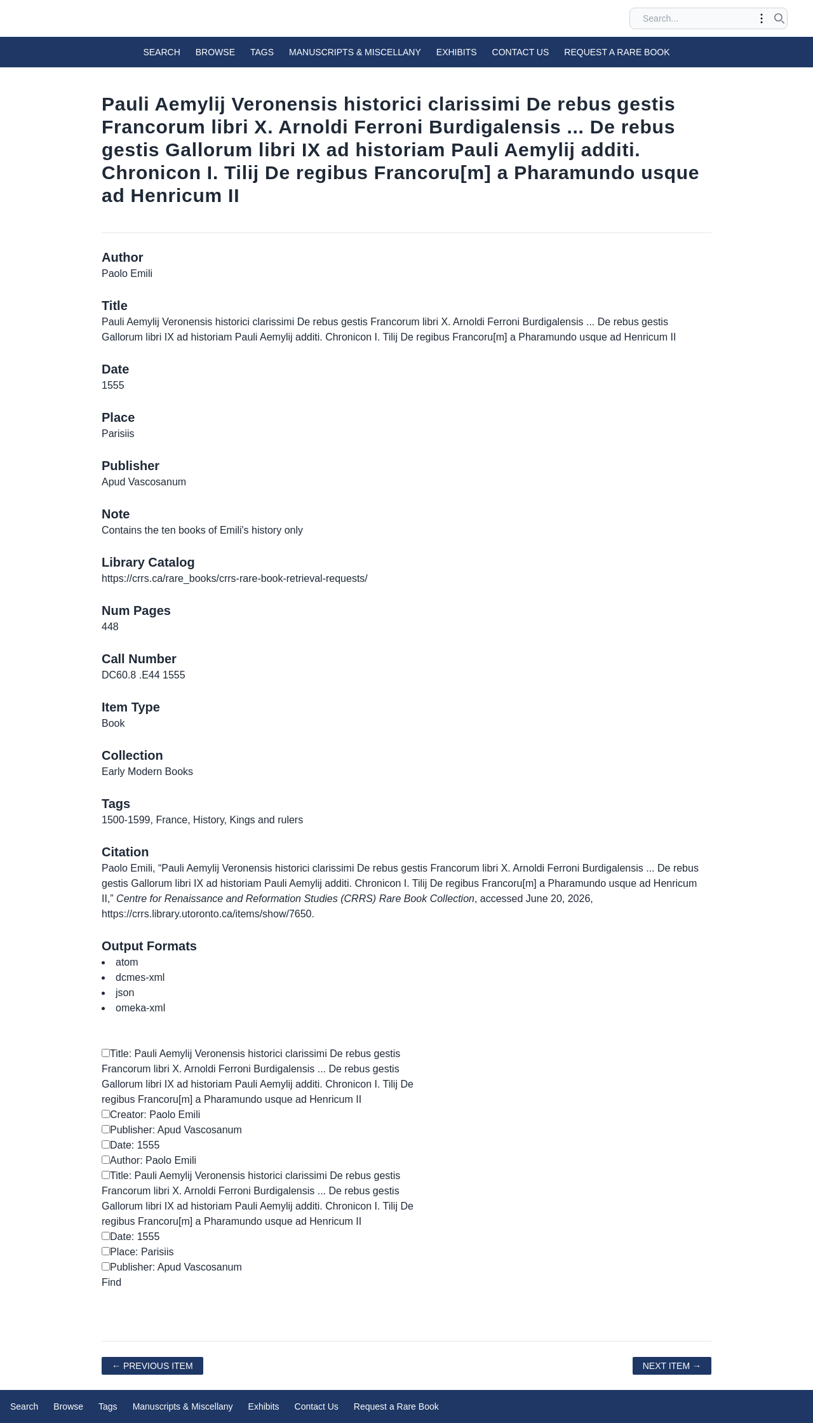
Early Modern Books (147, 771)
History (208, 819)
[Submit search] (779, 18)
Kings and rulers (267, 819)
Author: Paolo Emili (149, 1160)
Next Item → (672, 1366)
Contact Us (520, 52)
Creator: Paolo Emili (151, 1114)
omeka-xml (140, 1007)
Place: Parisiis (137, 1251)
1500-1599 (126, 819)
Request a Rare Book (616, 52)
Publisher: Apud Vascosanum (172, 1129)
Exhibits (456, 52)
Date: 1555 (130, 1145)
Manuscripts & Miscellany (355, 52)
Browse (215, 52)
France (171, 819)
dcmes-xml (140, 977)
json (125, 992)
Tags (262, 52)
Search (161, 52)
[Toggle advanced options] (761, 18)
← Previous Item (152, 1366)
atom (127, 962)
